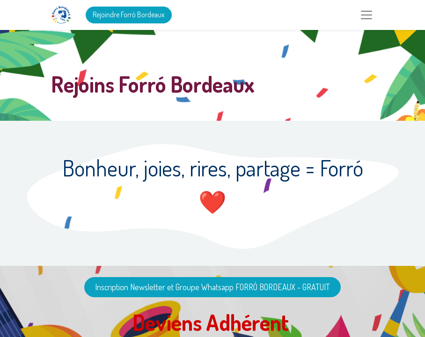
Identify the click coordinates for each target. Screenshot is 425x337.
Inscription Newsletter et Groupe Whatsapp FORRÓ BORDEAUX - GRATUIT (212, 287)
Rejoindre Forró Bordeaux (128, 14)
